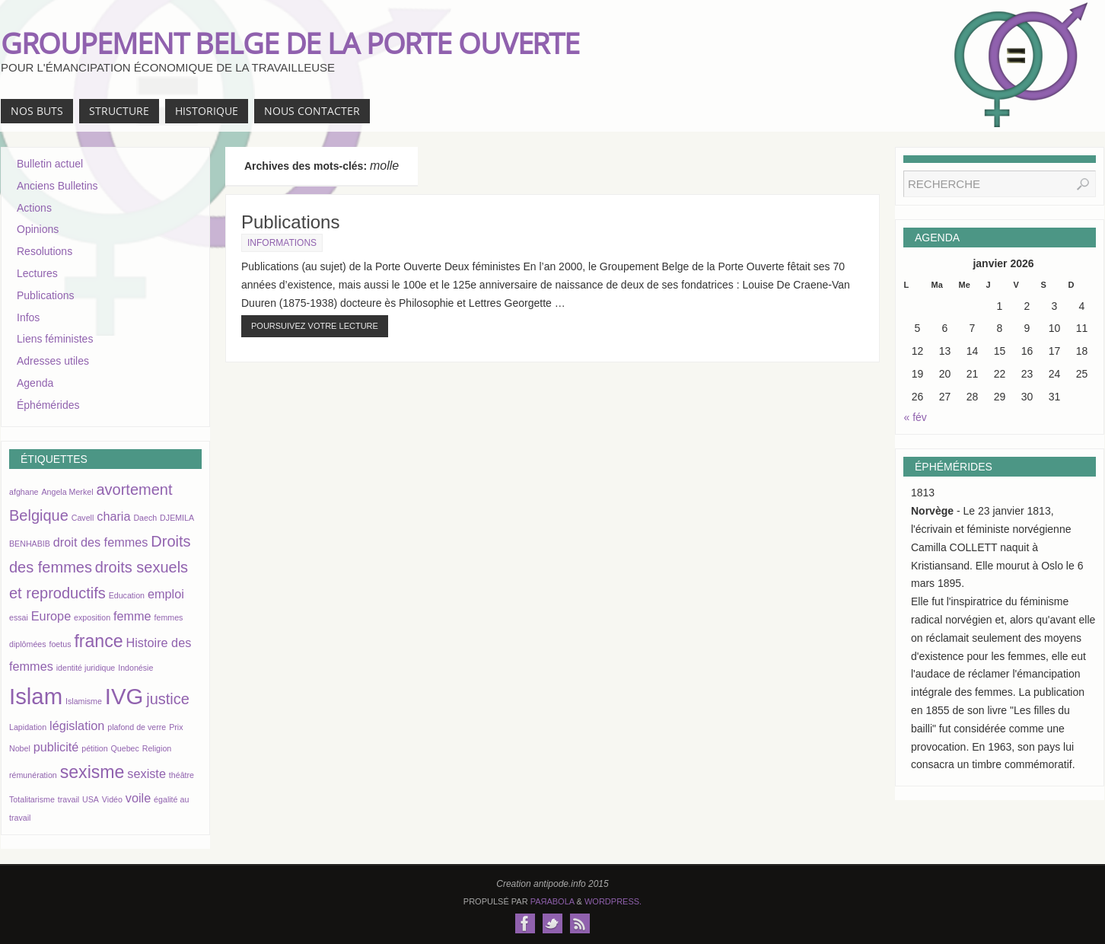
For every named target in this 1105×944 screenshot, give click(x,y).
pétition (94, 748)
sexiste (146, 773)
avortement (134, 489)
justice (167, 698)
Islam (35, 696)
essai (18, 617)
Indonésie (135, 667)
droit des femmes (100, 542)
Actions (34, 208)
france (98, 641)
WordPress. (613, 901)
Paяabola (552, 901)
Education (127, 595)
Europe (51, 616)
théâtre (181, 775)
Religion (157, 748)
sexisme (92, 772)
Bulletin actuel (50, 164)
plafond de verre (136, 727)
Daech (145, 517)
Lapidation (27, 727)
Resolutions (44, 251)
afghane (24, 491)
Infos (28, 317)
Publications (290, 222)
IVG (124, 696)
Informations (282, 243)
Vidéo (112, 799)
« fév (915, 417)
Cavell (83, 517)
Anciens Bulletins (57, 186)
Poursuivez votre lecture (314, 325)
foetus (60, 644)
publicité (56, 747)
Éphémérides (48, 405)
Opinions (38, 229)
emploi (166, 594)
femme (132, 616)
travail (68, 799)
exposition (92, 617)
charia (113, 516)
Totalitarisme (32, 799)
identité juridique (86, 667)
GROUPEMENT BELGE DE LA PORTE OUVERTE (290, 42)
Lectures (37, 273)
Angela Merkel (67, 491)
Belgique (38, 515)
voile (138, 798)
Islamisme (83, 701)
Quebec (125, 748)
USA (90, 799)
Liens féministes (55, 339)
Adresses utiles (53, 361)
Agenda (35, 383)
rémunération (33, 775)
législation (76, 725)
